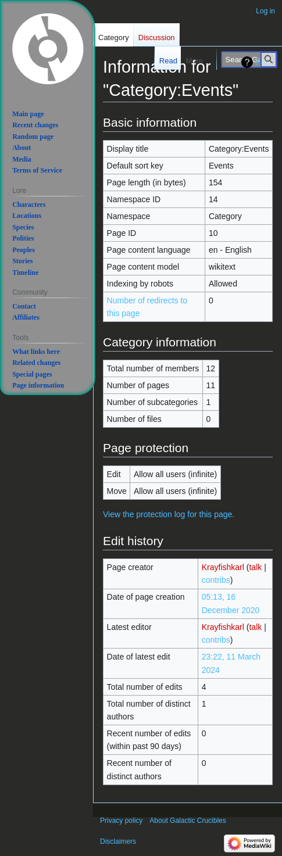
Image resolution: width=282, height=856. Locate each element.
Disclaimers (118, 841)
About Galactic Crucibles (187, 820)
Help (264, 62)
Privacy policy (121, 820)
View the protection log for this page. (168, 514)
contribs (216, 580)
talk (255, 567)
